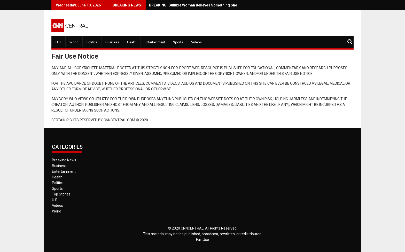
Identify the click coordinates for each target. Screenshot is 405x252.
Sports (178, 42)
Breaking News (64, 160)
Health (132, 42)
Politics (92, 42)
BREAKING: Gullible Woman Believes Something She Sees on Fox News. (195, 5)
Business (112, 42)
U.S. (58, 42)
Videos (196, 42)
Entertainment (155, 42)
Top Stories (61, 194)
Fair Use (202, 240)
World (74, 42)
